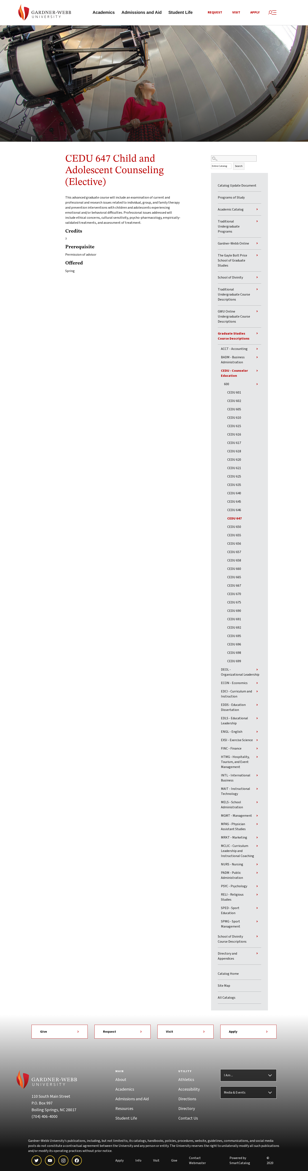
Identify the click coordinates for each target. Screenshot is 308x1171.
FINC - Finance (231, 749)
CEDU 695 (234, 637)
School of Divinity (230, 278)
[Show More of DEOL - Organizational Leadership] (257, 670)
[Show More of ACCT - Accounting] (257, 350)
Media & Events (234, 1093)
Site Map (224, 986)
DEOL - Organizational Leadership (240, 673)
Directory (186, 1109)
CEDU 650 (234, 527)
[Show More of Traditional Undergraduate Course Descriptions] (257, 290)
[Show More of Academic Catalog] (257, 210)
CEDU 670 (234, 595)
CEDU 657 (234, 553)
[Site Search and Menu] (272, 13)
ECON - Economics (234, 684)
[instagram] (63, 1161)
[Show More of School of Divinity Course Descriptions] (257, 937)
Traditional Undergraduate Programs (229, 227)
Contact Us (188, 1119)
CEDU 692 (234, 628)
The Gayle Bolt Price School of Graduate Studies (232, 261)
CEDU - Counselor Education (234, 374)
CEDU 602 (234, 401)
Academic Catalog (231, 210)
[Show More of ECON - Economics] (257, 684)
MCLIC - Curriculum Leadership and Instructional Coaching (237, 851)
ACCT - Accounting (234, 349)
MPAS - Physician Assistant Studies (233, 827)
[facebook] (77, 1161)
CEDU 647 (234, 519)
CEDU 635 (234, 485)
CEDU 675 (234, 603)
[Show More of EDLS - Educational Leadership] (257, 719)
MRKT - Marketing (234, 838)
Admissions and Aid (141, 13)
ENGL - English (231, 732)
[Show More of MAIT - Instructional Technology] (257, 790)
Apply (255, 13)
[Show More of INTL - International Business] (257, 776)
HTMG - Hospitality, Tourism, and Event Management (235, 762)
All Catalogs (226, 998)
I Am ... (228, 1076)
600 (226, 385)
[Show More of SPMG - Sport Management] (257, 922)
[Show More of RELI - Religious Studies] (257, 895)
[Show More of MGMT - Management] (257, 816)
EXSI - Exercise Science (237, 741)
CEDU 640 (234, 494)
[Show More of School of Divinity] (257, 278)
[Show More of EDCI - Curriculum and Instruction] (257, 692)
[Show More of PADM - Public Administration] (257, 873)
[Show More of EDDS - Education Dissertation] (257, 706)
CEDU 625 (234, 477)
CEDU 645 (234, 502)
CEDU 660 (234, 569)
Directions (187, 1100)
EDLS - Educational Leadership (234, 721)
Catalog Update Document (237, 186)
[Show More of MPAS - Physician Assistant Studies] (257, 825)
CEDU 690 (234, 611)
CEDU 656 (234, 544)
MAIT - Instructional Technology (235, 792)
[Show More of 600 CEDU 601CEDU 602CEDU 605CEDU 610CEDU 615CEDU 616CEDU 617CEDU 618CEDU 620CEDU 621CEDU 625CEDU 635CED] (257, 385)
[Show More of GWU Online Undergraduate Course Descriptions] (257, 312)
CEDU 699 (234, 662)
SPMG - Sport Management (230, 925)
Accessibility (189, 1090)
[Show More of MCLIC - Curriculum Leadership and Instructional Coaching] (257, 847)
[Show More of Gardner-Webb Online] (257, 244)
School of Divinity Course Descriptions (232, 940)
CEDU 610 (234, 418)
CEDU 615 (234, 427)
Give (59, 1032)
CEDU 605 (234, 410)
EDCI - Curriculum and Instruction (236, 695)
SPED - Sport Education (230, 911)
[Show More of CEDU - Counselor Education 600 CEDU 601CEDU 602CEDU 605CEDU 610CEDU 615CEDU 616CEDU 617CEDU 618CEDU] (257, 371)
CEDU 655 (234, 536)
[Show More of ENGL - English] (257, 732)
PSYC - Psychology (234, 887)
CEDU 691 (234, 620)
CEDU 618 (234, 452)
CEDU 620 (234, 460)
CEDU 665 (234, 578)
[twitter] (36, 1161)
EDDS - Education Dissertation (233, 708)
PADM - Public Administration (232, 876)
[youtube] (50, 1161)
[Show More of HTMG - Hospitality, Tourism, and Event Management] (257, 758)
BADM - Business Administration (233, 360)
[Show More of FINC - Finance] (257, 749)
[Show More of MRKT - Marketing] (257, 838)
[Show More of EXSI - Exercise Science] (257, 741)
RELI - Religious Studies (232, 898)
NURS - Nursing (232, 865)
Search (239, 167)
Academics (104, 13)
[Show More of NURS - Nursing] (257, 865)
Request (215, 13)
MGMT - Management (236, 816)
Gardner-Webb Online (233, 244)
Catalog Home (228, 974)
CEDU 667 (234, 586)
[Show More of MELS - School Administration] (257, 803)
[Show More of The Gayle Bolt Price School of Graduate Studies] (257, 256)
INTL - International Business (235, 779)
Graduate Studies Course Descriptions (233, 337)
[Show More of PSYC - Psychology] (257, 887)
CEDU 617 (234, 443)
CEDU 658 (234, 561)
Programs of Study (231, 198)
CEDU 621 (234, 469)
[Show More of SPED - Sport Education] (257, 909)
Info (138, 1161)
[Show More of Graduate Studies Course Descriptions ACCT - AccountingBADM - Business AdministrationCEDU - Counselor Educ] (257, 334)
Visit (236, 13)
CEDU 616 (234, 435)
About (120, 1080)
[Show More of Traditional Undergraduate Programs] (257, 222)
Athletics (186, 1080)
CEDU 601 (234, 393)
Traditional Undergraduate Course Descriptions (234, 295)
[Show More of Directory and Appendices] (257, 954)
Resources (124, 1109)
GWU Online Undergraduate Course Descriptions (234, 317)
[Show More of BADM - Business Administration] (257, 358)
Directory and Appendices (227, 957)
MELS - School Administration (232, 805)
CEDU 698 (234, 653)
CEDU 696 (234, 645)
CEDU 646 (234, 511)
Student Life (180, 13)
